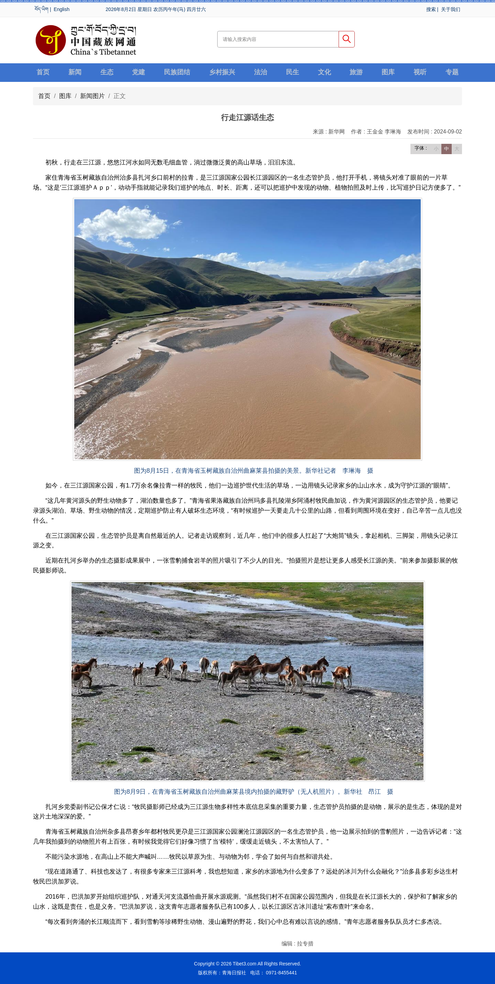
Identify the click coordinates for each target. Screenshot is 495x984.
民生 (293, 72)
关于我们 (450, 9)
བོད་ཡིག (41, 9)
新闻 (75, 72)
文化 (325, 72)
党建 (138, 72)
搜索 (431, 9)
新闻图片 (92, 96)
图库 (388, 72)
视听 (420, 72)
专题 (452, 72)
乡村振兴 (222, 72)
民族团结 (177, 72)
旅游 (356, 72)
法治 (261, 72)
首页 (43, 72)
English (61, 9)
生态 (107, 72)
